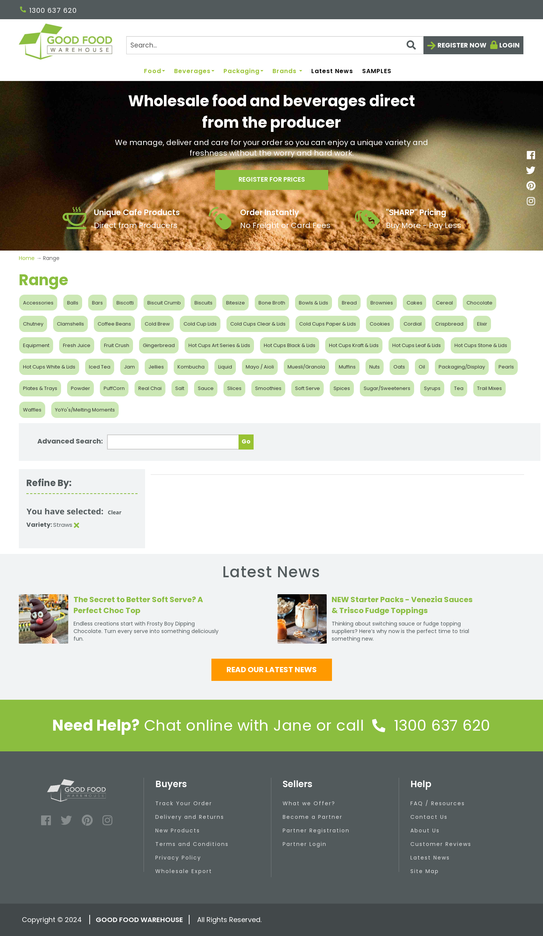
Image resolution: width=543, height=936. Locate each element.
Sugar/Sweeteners (387, 388)
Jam (129, 366)
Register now (461, 45)
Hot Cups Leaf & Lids (416, 345)
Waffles (32, 409)
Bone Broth (271, 302)
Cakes (414, 302)
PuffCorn (114, 388)
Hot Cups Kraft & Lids (354, 345)
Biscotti (125, 302)
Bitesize (235, 302)
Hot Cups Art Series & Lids (219, 345)
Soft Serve (307, 388)
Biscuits (203, 302)
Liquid (225, 366)
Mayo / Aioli (260, 366)
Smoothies (268, 388)
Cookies (380, 323)
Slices (234, 388)
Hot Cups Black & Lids (289, 345)
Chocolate (480, 302)
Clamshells (70, 323)
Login (509, 45)
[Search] (274, 45)
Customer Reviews (440, 844)
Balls (72, 302)
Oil (422, 366)
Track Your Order (183, 803)
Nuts (374, 366)
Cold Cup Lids (200, 323)
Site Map (424, 871)
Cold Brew (157, 323)
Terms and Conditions (192, 844)
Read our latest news (271, 669)
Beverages (194, 71)
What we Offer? (309, 803)
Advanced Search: (70, 441)
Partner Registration (316, 830)
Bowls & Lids (313, 302)
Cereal (444, 302)
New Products (177, 830)
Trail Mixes (489, 388)
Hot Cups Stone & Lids (480, 345)
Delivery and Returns (189, 817)
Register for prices (271, 181)
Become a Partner (313, 817)
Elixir (482, 323)
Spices (341, 388)
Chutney (33, 323)
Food (154, 71)
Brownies (381, 302)
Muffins (347, 366)
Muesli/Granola (306, 366)
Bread (349, 302)
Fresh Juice (76, 345)
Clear (114, 512)
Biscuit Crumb (164, 302)
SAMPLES (377, 71)
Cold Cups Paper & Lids (327, 323)
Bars (97, 302)
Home (27, 258)
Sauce (206, 388)
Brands (287, 71)
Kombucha (191, 366)
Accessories (38, 302)
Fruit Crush (116, 345)
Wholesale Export (183, 871)
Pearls (506, 366)
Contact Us (429, 817)
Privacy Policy (178, 857)
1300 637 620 (48, 10)
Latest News (332, 71)
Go (246, 441)
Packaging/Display (462, 366)
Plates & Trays (40, 388)
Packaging (243, 71)
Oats (399, 366)
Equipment (36, 345)
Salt (179, 388)
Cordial (413, 323)
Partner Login (305, 844)
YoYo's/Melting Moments (85, 409)
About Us (425, 830)
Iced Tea (99, 366)
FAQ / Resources (437, 803)
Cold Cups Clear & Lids (258, 323)
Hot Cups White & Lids (49, 366)
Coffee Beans (114, 323)
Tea (458, 388)
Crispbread (449, 323)
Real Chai (150, 388)
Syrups (432, 388)
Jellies (156, 366)
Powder (80, 388)
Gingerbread (159, 345)
